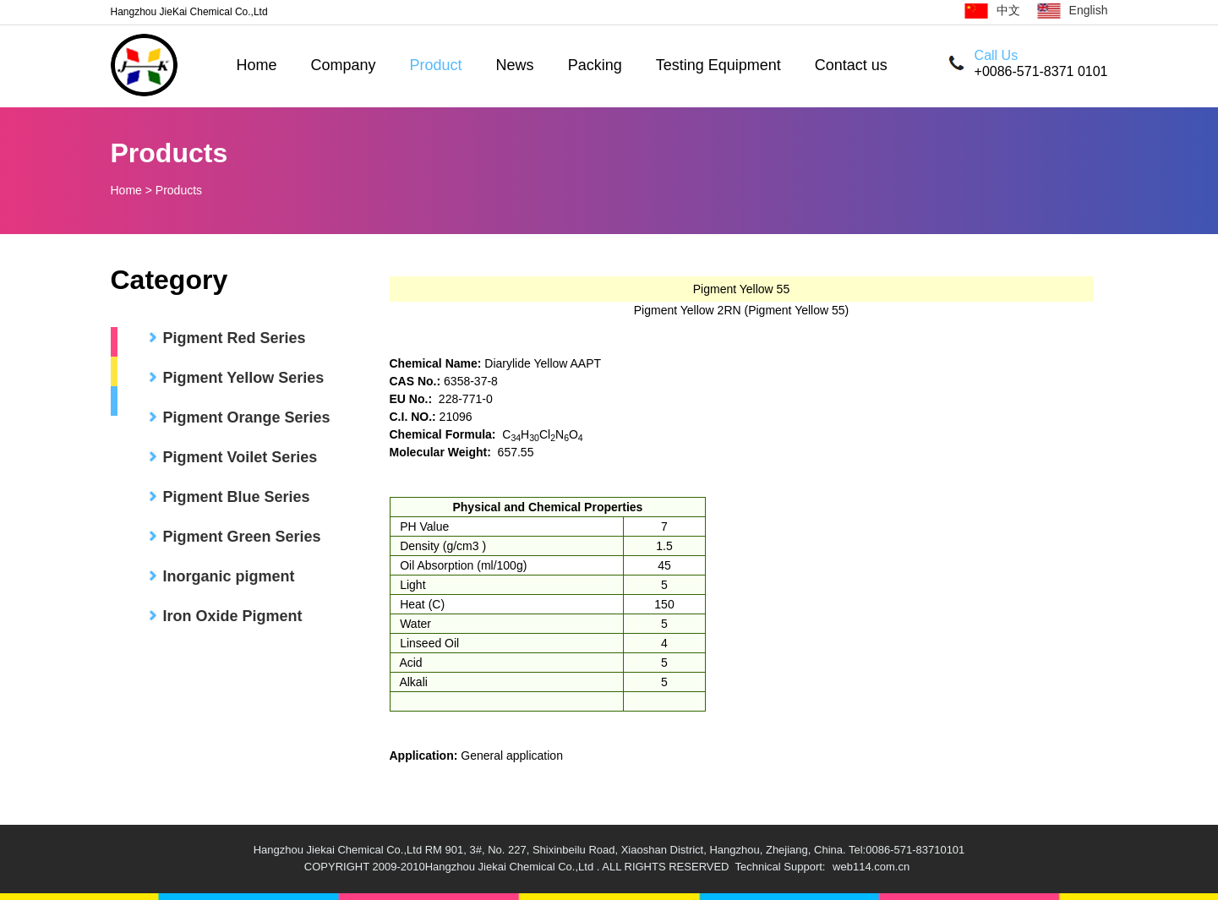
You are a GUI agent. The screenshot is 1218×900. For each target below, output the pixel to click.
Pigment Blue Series (236, 496)
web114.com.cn (871, 866)
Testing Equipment (718, 65)
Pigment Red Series (234, 338)
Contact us (851, 65)
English (1072, 10)
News (515, 65)
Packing (595, 65)
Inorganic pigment (229, 576)
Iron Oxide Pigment (233, 616)
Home (257, 65)
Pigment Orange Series (246, 417)
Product (436, 65)
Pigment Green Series (242, 536)
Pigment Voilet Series (240, 457)
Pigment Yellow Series (244, 377)
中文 (992, 10)
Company (343, 65)
